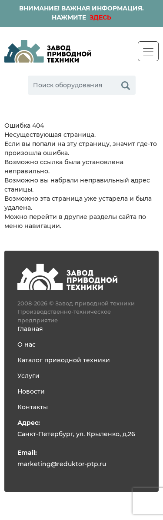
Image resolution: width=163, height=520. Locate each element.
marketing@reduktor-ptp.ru (61, 464)
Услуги (28, 376)
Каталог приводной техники (63, 361)
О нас (26, 345)
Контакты (32, 407)
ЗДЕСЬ (99, 18)
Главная (30, 329)
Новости (31, 392)
